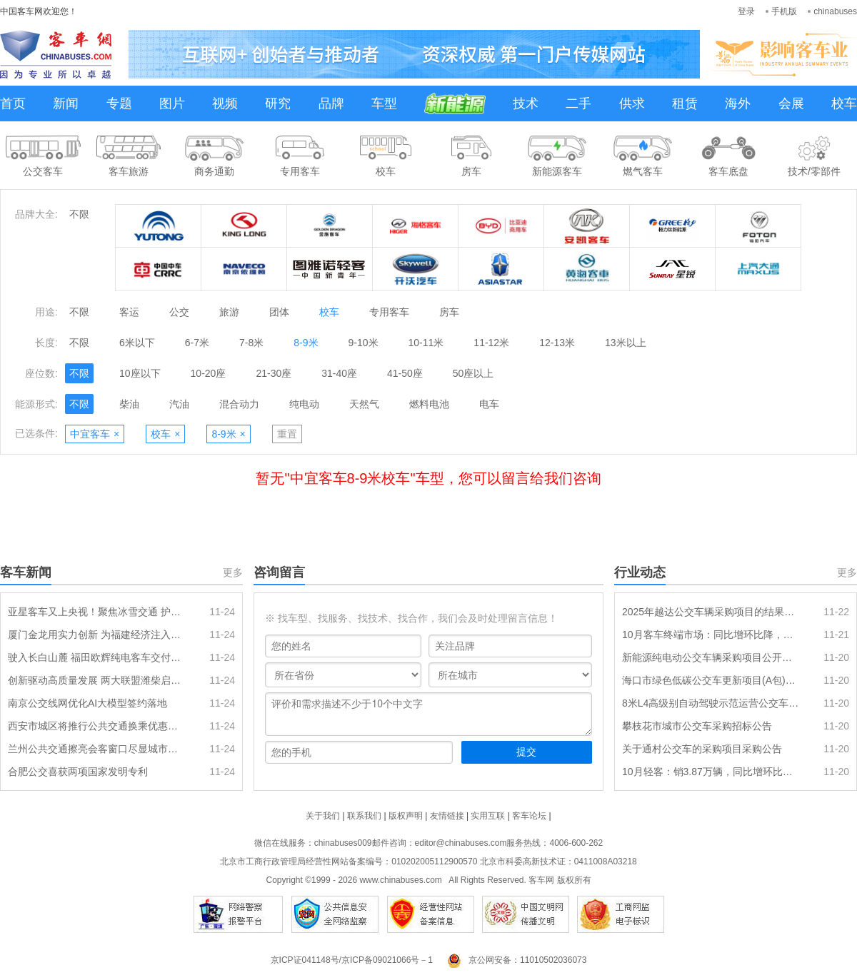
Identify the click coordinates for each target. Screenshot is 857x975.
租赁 (685, 103)
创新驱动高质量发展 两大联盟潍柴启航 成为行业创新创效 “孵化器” (96, 680)
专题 (119, 103)
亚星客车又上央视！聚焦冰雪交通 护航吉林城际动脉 (96, 611)
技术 (525, 103)
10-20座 (208, 373)
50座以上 (473, 373)
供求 (632, 103)
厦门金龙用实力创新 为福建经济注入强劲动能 (96, 634)
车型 (384, 103)
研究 (278, 103)
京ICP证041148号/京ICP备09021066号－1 (352, 960)
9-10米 (364, 342)
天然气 (364, 404)
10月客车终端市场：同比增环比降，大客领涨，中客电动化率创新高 (710, 634)
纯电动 (304, 404)
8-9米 (306, 342)
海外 (738, 103)
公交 (179, 312)
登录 (746, 11)
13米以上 (625, 342)
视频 (225, 103)
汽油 (179, 404)
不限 (79, 214)
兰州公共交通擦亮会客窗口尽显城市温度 (96, 748)
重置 (287, 434)
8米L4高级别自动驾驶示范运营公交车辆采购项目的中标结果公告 (710, 703)
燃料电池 (429, 404)
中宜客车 (94, 434)
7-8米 (251, 342)
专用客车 (389, 312)
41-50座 (405, 373)
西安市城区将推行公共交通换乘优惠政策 (96, 726)
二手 (578, 103)
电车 (489, 404)
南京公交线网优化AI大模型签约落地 (87, 703)
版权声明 (406, 816)
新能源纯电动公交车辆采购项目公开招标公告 (710, 657)
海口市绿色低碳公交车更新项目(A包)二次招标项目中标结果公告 (710, 680)
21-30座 (273, 373)
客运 (129, 312)
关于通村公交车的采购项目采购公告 (702, 748)
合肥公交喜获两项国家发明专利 (78, 771)
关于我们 (323, 816)
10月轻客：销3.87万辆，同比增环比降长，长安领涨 (710, 771)
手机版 (784, 11)
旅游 (229, 312)
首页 (13, 103)
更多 (233, 572)
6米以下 (137, 342)
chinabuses (835, 11)
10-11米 (426, 342)
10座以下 (140, 373)
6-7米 (197, 342)
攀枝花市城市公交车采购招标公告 (697, 726)
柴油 (129, 404)
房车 (449, 312)
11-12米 (491, 342)
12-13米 (557, 342)
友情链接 (447, 816)
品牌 (331, 103)
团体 (279, 312)
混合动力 (239, 404)
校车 (844, 103)
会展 (791, 103)
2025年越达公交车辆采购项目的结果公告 (710, 611)
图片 (172, 103)
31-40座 (339, 373)
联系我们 (364, 816)
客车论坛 (529, 816)
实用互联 (488, 816)
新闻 (66, 103)
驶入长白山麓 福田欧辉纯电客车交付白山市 (96, 657)
